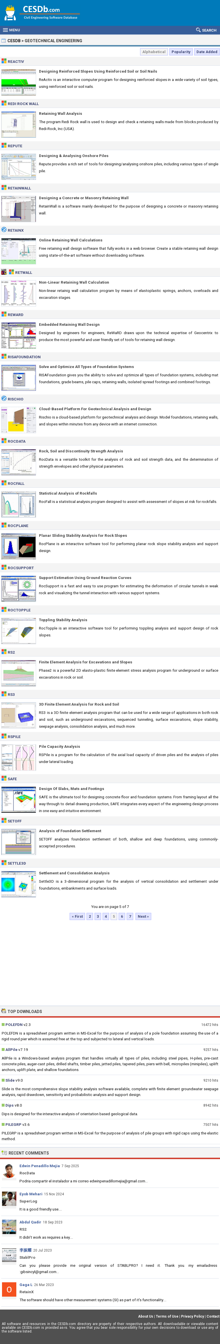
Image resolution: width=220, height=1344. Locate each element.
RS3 (11, 694)
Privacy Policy (192, 1316)
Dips (9, 1105)
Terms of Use (167, 1316)
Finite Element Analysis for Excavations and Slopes (85, 662)
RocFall (16, 483)
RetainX (16, 230)
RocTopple (19, 610)
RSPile (14, 736)
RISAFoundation (24, 357)
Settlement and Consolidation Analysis (74, 873)
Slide (10, 1080)
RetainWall (19, 188)
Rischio (15, 399)
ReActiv (16, 61)
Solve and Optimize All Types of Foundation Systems (86, 366)
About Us (145, 1316)
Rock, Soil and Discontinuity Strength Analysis (81, 451)
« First (77, 916)
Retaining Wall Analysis (60, 113)
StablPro (27, 1257)
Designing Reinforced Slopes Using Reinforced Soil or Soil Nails (98, 71)
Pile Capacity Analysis (59, 746)
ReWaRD (15, 314)
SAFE (12, 778)
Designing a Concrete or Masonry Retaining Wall (84, 197)
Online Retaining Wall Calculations (71, 240)
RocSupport (21, 568)
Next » (143, 916)
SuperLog (28, 1201)
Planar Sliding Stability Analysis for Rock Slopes (83, 535)
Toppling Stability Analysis (63, 619)
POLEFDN (14, 1024)
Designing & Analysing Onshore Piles (74, 155)
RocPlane (18, 525)
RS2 (11, 652)
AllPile (11, 1049)
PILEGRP (13, 1124)
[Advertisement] (110, 962)
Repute (15, 146)
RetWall (23, 272)
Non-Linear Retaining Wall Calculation (74, 282)
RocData (16, 441)
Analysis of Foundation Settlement (70, 830)
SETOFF (14, 821)
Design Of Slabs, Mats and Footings (71, 788)
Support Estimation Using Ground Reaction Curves (85, 577)
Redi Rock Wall (23, 103)
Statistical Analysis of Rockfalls (68, 493)
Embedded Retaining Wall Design (69, 324)
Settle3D (17, 863)
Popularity (181, 52)
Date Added (207, 52)
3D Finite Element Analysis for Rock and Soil (79, 704)
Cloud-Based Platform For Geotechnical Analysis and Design (95, 408)
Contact (213, 1316)
